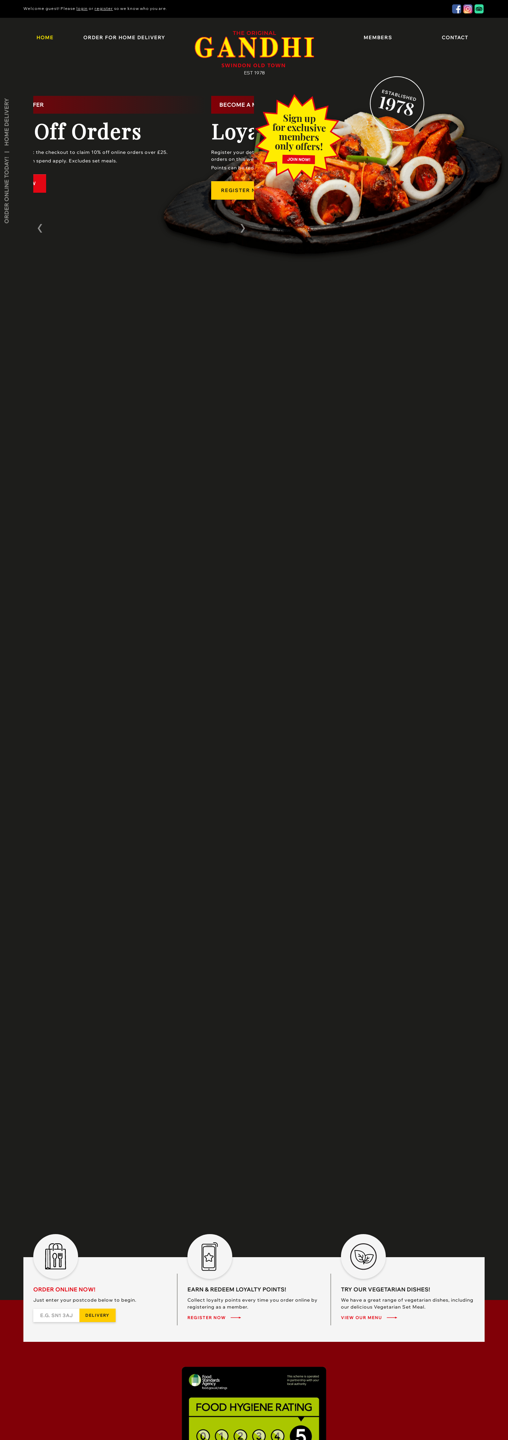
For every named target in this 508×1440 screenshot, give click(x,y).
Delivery (97, 1315)
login (82, 8)
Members (378, 38)
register (104, 8)
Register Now (206, 1317)
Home (45, 38)
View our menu (361, 1317)
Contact (455, 38)
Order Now (61, 183)
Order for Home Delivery (124, 38)
